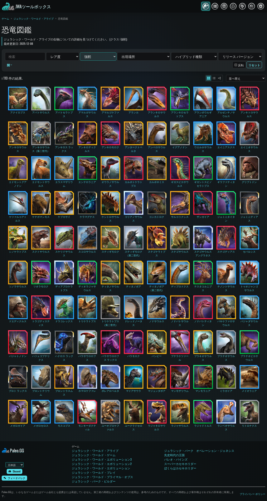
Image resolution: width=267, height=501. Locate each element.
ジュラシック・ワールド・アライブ (34, 18)
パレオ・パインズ (176, 459)
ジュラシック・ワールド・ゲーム (94, 455)
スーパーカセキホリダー (180, 463)
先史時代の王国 (174, 455)
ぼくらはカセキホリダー (180, 468)
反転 (241, 65)
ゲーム (5, 18)
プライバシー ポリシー (252, 494)
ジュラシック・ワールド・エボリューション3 (102, 459)
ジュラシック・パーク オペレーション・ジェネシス (199, 450)
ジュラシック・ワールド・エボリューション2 (102, 463)
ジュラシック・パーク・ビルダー (94, 481)
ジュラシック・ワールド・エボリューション (101, 468)
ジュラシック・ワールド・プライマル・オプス (102, 477)
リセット (254, 65)
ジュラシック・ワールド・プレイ (94, 472)
